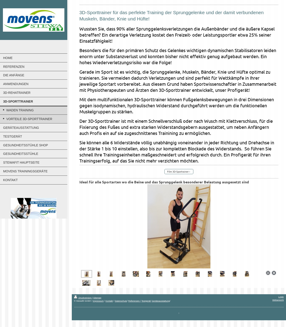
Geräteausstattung (161, 301)
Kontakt (109, 301)
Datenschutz (121, 301)
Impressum (98, 301)
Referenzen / (134, 301)
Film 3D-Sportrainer (178, 171)
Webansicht (278, 300)
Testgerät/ (146, 301)
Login (281, 297)
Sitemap (97, 297)
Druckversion (83, 297)
